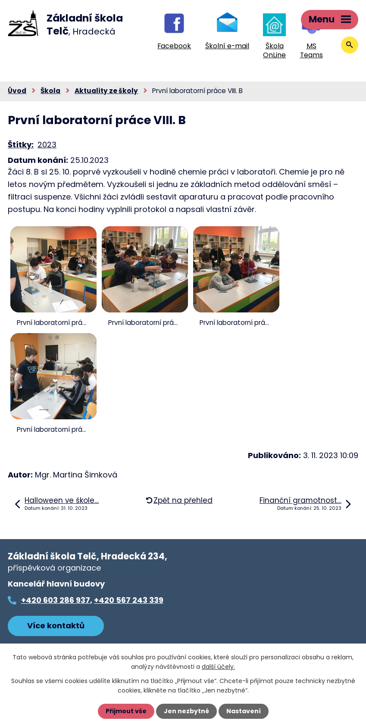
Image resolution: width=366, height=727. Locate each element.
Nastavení (243, 711)
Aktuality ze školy (106, 90)
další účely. (218, 666)
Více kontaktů (55, 625)
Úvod (17, 90)
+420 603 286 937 (55, 600)
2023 (47, 144)
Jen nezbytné (186, 711)
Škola (50, 90)
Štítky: (21, 144)
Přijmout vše (126, 711)
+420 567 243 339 (128, 600)
